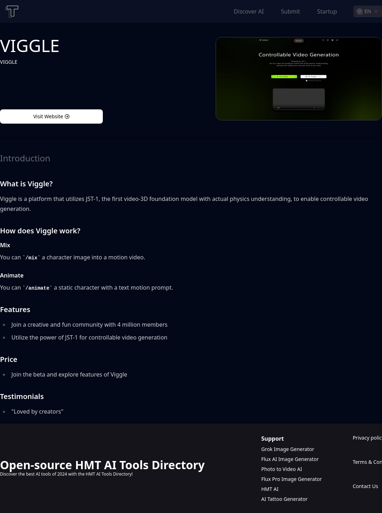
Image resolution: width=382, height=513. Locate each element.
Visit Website (51, 116)
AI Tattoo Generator (284, 499)
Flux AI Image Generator (290, 459)
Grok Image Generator (287, 449)
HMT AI (269, 489)
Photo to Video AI (281, 469)
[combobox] (367, 11)
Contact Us (365, 486)
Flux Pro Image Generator (291, 479)
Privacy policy (367, 437)
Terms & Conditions (367, 461)
